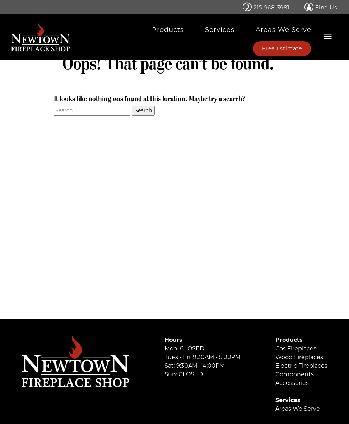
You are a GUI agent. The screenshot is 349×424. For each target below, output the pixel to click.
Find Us (320, 7)
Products (168, 30)
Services (219, 30)
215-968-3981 (266, 7)
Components (294, 374)
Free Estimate (282, 48)
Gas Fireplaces (295, 348)
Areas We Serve (283, 30)
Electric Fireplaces (301, 365)
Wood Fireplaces (299, 357)
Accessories (292, 383)
